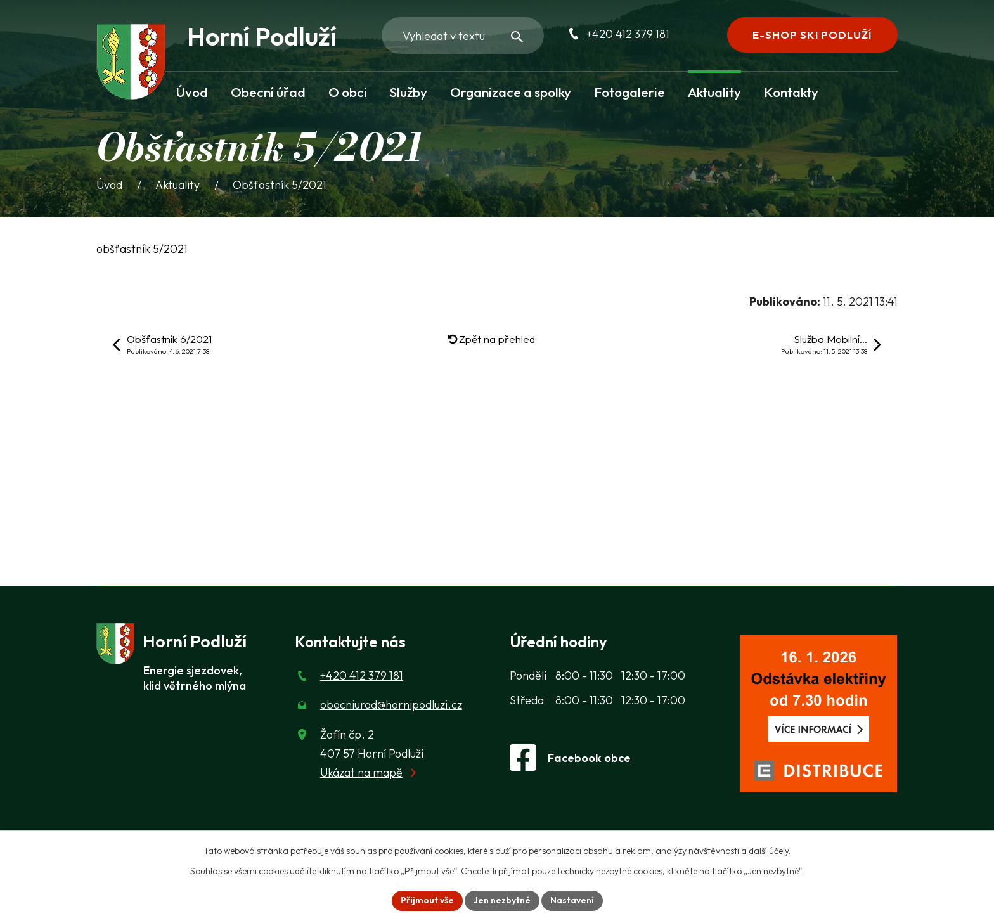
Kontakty (791, 92)
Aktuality (714, 92)
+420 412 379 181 (627, 34)
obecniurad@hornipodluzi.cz (391, 704)
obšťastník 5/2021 (142, 249)
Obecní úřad (268, 92)
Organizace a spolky (510, 92)
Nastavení (572, 900)
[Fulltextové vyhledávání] (463, 35)
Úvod (192, 92)
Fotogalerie (629, 92)
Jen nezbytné (502, 900)
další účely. (770, 850)
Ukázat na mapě (361, 772)
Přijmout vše (427, 900)
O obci (347, 92)
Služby (408, 92)
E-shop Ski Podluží (812, 34)
